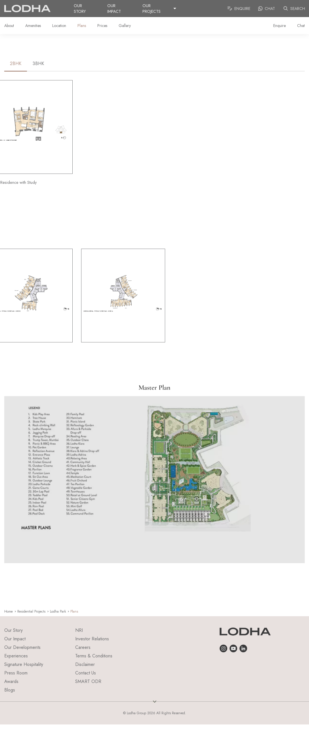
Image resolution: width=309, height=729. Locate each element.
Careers (83, 647)
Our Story (80, 8)
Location (59, 25)
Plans (81, 25)
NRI (79, 630)
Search (294, 8)
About (9, 25)
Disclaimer (85, 664)
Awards (11, 681)
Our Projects (151, 8)
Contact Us (85, 673)
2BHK (15, 63)
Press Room (16, 673)
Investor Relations (92, 639)
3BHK (38, 63)
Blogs (9, 690)
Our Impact (114, 8)
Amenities (33, 25)
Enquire (238, 8)
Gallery (125, 25)
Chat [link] (266, 8)
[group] (123, 315)
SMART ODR (88, 681)
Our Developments (22, 647)
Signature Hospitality (23, 664)
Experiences (16, 656)
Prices (102, 25)
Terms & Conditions (93, 656)
